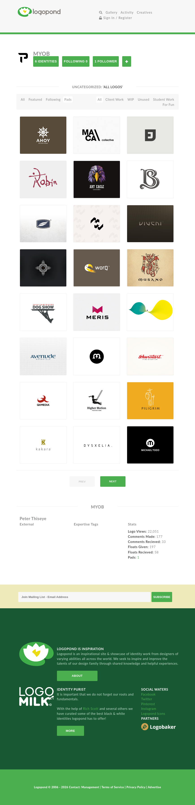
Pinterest (148, 704)
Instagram (148, 709)
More (70, 730)
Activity (127, 12)
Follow (126, 61)
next (113, 481)
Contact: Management (84, 787)
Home (58, 12)
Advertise (154, 787)
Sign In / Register (115, 18)
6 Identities (46, 61)
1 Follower (106, 61)
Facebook (148, 694)
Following (53, 99)
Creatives (144, 12)
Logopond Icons (153, 713)
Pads (68, 99)
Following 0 (76, 61)
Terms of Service (113, 787)
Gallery (111, 12)
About (77, 675)
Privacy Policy (136, 787)
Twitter (146, 699)
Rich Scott (91, 709)
